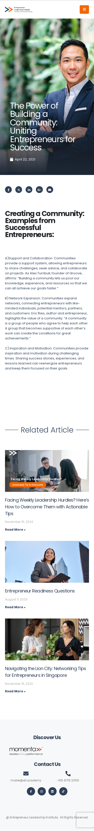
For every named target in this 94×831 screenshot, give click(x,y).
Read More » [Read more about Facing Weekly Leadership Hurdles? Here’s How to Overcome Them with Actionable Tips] (15, 529)
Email (49, 189)
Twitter (18, 189)
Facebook (8, 189)
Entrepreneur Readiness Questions (40, 591)
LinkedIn (29, 189)
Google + (39, 189)
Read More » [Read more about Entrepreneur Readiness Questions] (15, 607)
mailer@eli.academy (26, 780)
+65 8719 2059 (68, 780)
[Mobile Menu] (84, 9)
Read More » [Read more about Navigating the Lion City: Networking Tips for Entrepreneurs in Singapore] (15, 691)
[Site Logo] (19, 9)
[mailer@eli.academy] (26, 773)
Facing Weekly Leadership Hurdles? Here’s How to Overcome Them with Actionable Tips (47, 506)
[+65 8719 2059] (68, 773)
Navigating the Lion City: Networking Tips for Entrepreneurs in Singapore (45, 671)
